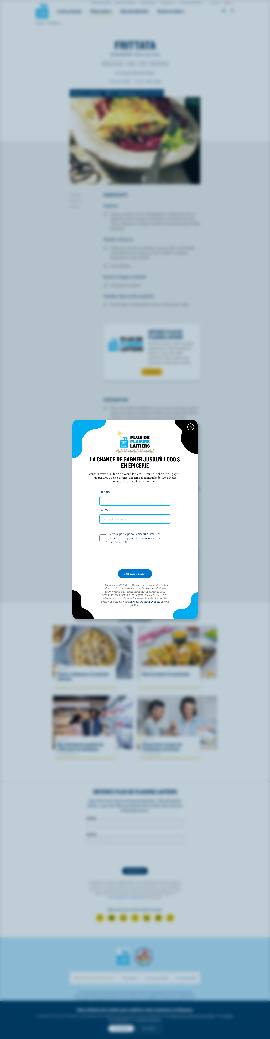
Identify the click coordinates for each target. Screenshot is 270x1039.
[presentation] (135, 557)
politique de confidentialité (144, 601)
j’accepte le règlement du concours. (132, 538)
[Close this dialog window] (190, 426)
